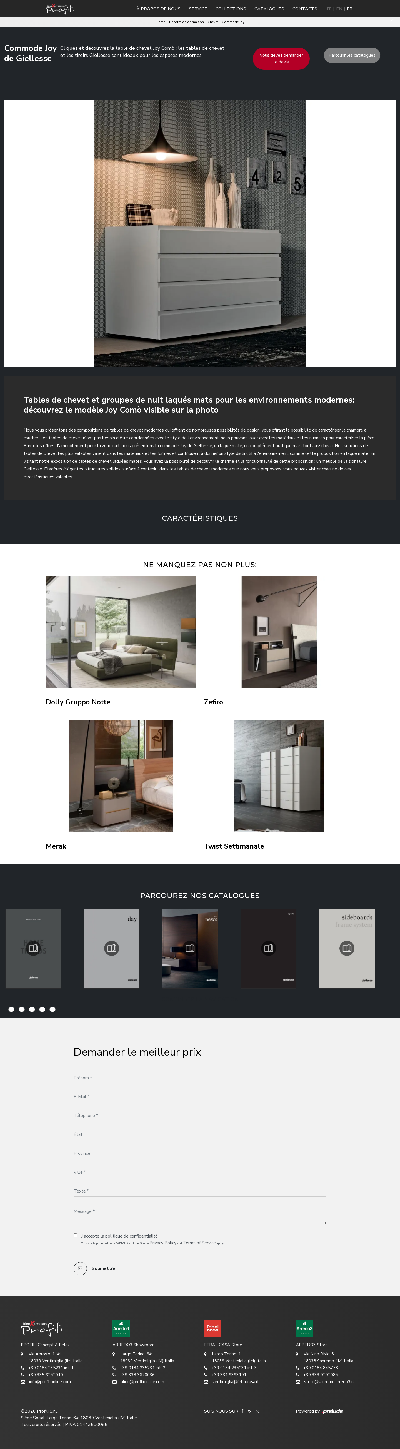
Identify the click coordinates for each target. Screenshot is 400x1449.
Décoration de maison (186, 22)
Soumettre (95, 1268)
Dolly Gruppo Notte (78, 702)
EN (339, 9)
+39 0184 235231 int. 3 (230, 1368)
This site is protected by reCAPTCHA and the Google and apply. (152, 1243)
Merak (56, 846)
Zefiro (213, 702)
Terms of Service (199, 1243)
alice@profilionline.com (138, 1381)
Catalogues (269, 9)
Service (198, 9)
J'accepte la (119, 1236)
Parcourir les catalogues (352, 55)
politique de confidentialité (131, 1236)
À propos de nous (158, 9)
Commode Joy (233, 22)
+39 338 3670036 (133, 1374)
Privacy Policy (162, 1243)
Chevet (213, 22)
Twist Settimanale (234, 846)
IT (329, 9)
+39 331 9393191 (225, 1374)
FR (349, 9)
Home (160, 22)
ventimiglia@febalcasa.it (231, 1381)
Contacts (304, 9)
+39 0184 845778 (317, 1368)
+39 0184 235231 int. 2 (138, 1368)
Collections (231, 9)
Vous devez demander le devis (281, 58)
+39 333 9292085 (317, 1374)
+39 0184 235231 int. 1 (47, 1368)
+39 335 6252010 (42, 1374)
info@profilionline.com (46, 1381)
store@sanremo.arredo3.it (325, 1381)
